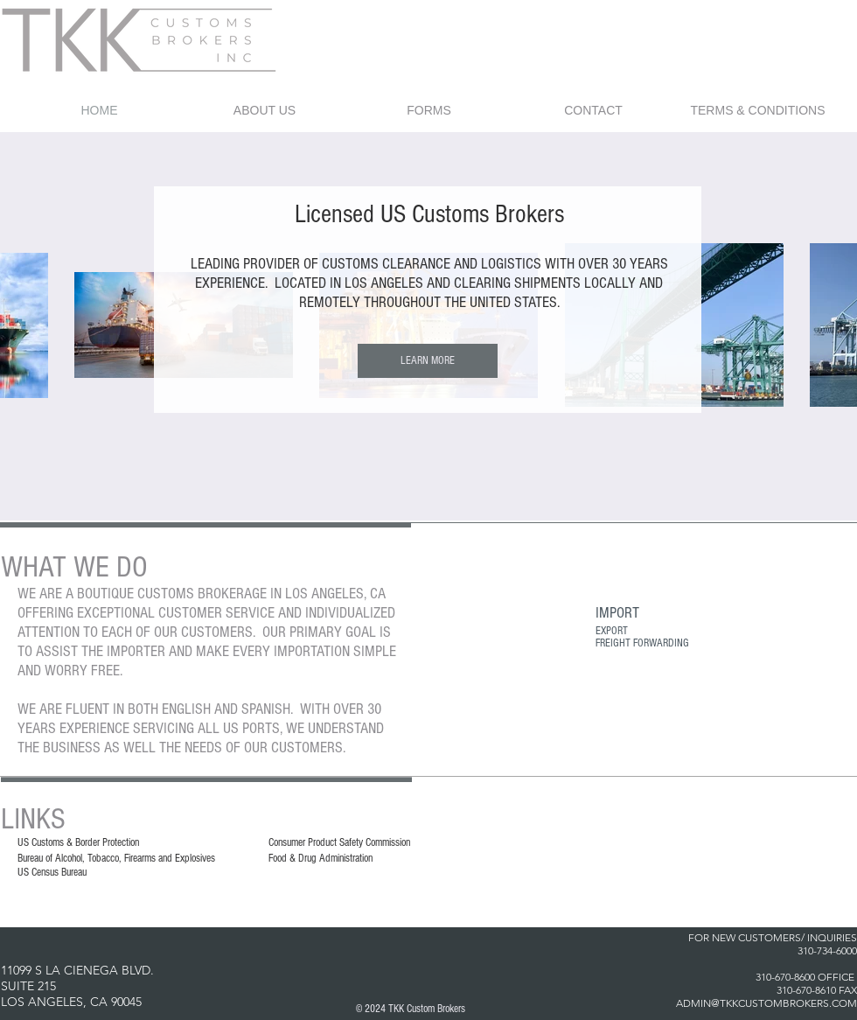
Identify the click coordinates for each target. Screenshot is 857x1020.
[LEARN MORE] (428, 361)
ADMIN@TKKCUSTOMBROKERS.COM (766, 1003)
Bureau (30, 858)
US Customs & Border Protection (78, 842)
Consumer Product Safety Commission (339, 842)
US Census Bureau (52, 872)
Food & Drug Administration (320, 858)
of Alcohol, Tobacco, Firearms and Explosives (129, 858)
